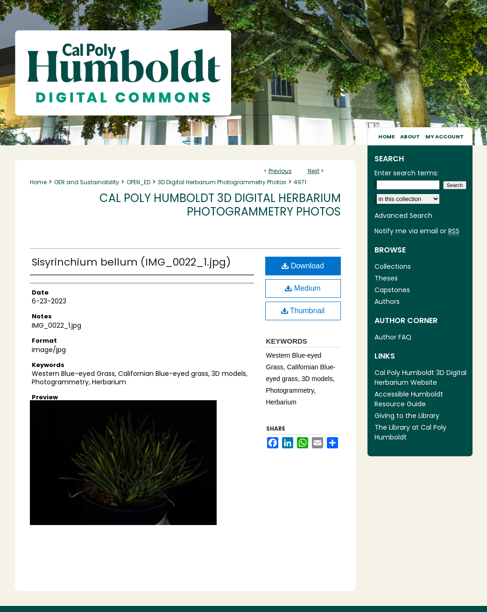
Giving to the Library (406, 415)
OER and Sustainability (86, 182)
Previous (280, 171)
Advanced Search (403, 215)
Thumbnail (303, 311)
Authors (387, 301)
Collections (392, 266)
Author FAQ (392, 337)
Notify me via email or (416, 231)
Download (303, 266)
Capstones (392, 290)
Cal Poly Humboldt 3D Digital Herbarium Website (420, 377)
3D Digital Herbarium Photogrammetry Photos (222, 182)
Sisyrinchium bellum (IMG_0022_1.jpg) (131, 262)
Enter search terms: (406, 173)
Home (38, 182)
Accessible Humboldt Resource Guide (408, 399)
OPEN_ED (138, 182)
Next (313, 171)
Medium (302, 288)
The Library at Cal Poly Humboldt (410, 432)
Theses (386, 278)
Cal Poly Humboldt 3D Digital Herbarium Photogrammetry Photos (220, 204)
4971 (300, 182)
